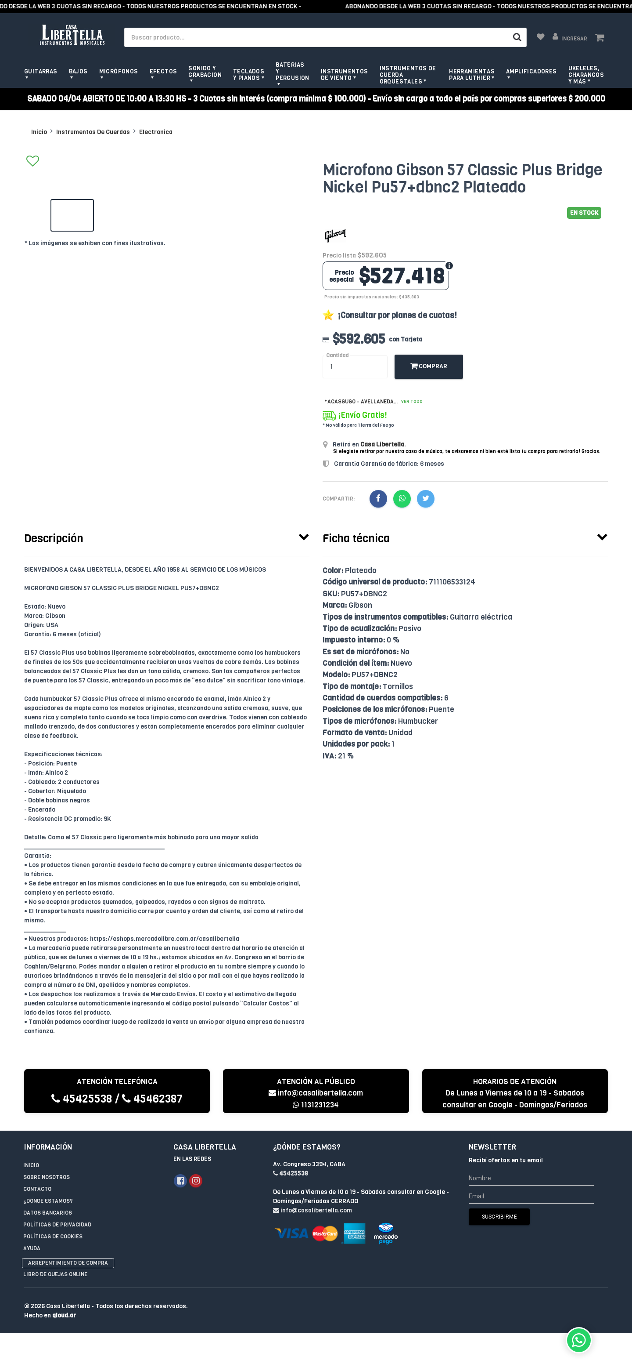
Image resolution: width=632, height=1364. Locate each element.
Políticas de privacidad (57, 1224)
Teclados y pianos (248, 75)
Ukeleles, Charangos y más (586, 75)
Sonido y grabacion (205, 72)
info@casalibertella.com (316, 1093)
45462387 (152, 1099)
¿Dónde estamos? (48, 1200)
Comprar (428, 366)
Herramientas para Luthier (472, 75)
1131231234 (316, 1105)
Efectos (163, 71)
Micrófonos (118, 71)
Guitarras (40, 71)
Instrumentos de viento (344, 75)
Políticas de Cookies (53, 1236)
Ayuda (31, 1248)
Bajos (78, 71)
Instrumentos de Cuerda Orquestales (408, 75)
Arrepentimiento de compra (68, 1262)
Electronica (155, 132)
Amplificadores (531, 71)
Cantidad (337, 356)
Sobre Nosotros (46, 1177)
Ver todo (412, 401)
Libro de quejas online (55, 1274)
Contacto (37, 1189)
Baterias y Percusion (292, 71)
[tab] (166, 536)
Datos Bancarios (47, 1212)
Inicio (39, 132)
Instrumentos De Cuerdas (93, 132)
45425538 (81, 1099)
